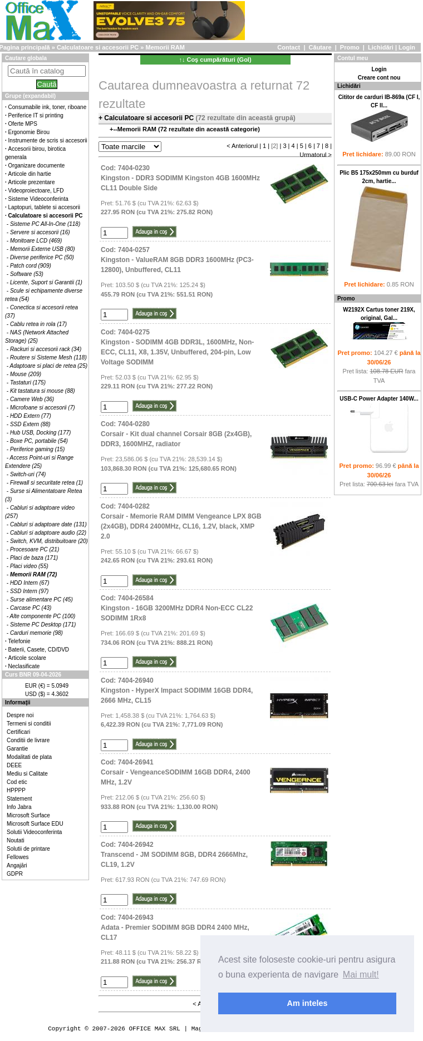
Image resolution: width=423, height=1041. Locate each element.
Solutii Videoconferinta (34, 832)
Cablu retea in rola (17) (38, 324)
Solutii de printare (28, 849)
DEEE (14, 765)
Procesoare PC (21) (34, 549)
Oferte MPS (22, 124)
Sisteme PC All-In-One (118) (45, 224)
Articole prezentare (31, 182)
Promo (350, 47)
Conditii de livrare (28, 740)
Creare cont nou (379, 78)
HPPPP (16, 790)
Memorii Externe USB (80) (42, 249)
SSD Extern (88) (30, 424)
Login (407, 47)
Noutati (15, 840)
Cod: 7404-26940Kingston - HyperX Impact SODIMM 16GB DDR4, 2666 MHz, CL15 (177, 690)
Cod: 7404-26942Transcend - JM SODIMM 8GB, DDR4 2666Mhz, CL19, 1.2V (174, 855)
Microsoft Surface (28, 815)
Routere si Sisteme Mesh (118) (48, 357)
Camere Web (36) (32, 399)
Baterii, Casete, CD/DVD (38, 650)
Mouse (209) (25, 374)
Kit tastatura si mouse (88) (42, 391)
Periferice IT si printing (35, 115)
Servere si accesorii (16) (40, 232)
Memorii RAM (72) (33, 574)
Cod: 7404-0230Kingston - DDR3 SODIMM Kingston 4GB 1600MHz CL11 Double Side (180, 178)
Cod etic (17, 782)
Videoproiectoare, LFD (36, 191)
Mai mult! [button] (361, 974)
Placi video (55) (29, 566)
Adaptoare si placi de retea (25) (49, 366)
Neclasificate (24, 666)
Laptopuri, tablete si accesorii (44, 207)
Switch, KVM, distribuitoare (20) (49, 541)
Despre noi (20, 715)
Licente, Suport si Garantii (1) (46, 282)
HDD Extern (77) (30, 416)
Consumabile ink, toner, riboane (47, 107)
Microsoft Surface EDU (35, 824)
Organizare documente (36, 165)
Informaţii (18, 702)
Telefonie (19, 641)
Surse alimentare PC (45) (41, 599)
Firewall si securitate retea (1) (46, 483)
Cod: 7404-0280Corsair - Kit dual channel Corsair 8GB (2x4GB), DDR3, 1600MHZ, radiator (176, 434)
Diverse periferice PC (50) (42, 257)
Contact (288, 47)
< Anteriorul (242, 145)
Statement (19, 799)
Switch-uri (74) (28, 474)
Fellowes (17, 857)
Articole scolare (27, 658)
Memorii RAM (165, 47)
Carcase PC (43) (30, 608)
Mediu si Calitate (27, 774)
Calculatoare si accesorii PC (98, 47)
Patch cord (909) (30, 266)
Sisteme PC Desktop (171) (43, 624)
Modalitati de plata (29, 757)
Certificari (18, 732)
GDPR (15, 874)
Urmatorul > (315, 154)
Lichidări (381, 47)
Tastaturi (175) (28, 382)
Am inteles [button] (307, 1003)
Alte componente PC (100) (43, 616)
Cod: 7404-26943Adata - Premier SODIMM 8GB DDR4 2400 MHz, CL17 (175, 927)
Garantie (17, 749)
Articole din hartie (29, 174)
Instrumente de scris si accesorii (47, 140)
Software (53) (26, 274)
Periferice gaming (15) (37, 449)
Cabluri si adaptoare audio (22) (48, 533)
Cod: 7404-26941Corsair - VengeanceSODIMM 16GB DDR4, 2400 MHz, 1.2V (175, 772)
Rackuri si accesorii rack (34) (45, 349)
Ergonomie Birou (29, 132)
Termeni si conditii (29, 724)
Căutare (320, 47)
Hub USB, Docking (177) (40, 433)
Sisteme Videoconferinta (38, 199)
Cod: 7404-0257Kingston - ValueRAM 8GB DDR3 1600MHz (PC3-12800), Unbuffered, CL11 (177, 260)
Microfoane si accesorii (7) (42, 407)
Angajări (17, 865)
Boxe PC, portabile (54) (39, 441)
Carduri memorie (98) (36, 633)
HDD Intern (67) (30, 583)
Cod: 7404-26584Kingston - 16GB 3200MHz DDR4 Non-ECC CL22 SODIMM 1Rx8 (177, 608)
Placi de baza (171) (34, 558)
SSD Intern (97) (29, 591)
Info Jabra (19, 807)
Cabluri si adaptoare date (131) (48, 524)
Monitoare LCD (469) (36, 241)
